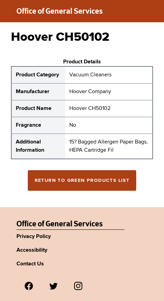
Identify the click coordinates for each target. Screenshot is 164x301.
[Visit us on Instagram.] (78, 286)
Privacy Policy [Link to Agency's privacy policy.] (33, 236)
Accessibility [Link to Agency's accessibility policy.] (31, 250)
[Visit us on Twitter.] (53, 286)
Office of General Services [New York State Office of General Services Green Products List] (59, 223)
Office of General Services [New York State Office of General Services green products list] (59, 11)
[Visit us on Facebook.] (28, 286)
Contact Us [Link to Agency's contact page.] (30, 264)
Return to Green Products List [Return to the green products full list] (82, 180)
